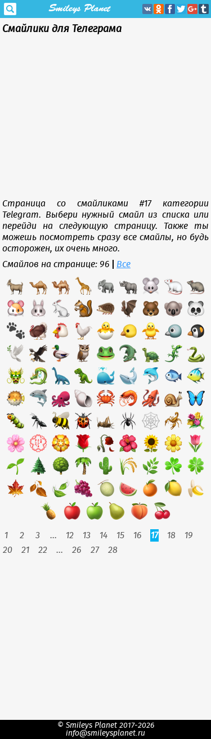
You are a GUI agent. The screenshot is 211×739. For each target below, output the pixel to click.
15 (120, 535)
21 (25, 550)
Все (123, 264)
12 (70, 535)
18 (171, 535)
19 (189, 535)
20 (7, 550)
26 (77, 550)
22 (42, 550)
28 (113, 550)
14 (103, 535)
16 (137, 535)
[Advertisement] (105, 119)
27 (95, 550)
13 (87, 535)
